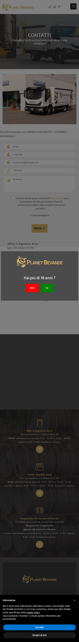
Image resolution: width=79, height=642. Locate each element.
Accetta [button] (39, 627)
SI (47, 288)
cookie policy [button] (33, 612)
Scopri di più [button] (39, 635)
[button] (74, 600)
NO (32, 288)
